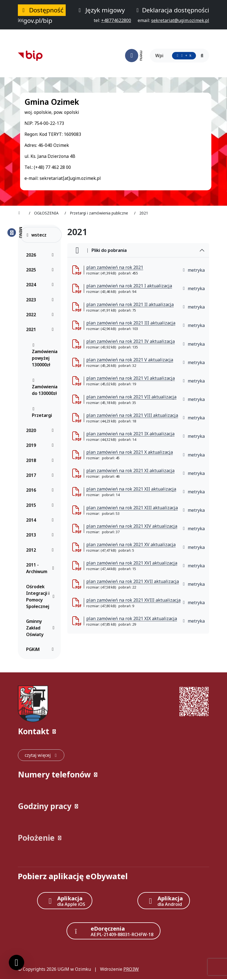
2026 (41, 255)
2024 (41, 285)
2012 (41, 550)
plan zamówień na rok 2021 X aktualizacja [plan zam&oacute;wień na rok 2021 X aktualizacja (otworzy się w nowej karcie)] (129, 452)
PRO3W (131, 969)
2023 (41, 300)
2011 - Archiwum (41, 568)
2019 (41, 445)
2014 (41, 520)
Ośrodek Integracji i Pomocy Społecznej (41, 596)
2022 (41, 315)
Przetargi (42, 412)
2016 (41, 490)
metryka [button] (193, 270)
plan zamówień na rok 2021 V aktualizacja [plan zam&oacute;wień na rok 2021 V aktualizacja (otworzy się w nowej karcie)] (129, 360)
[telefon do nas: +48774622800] (116, 20)
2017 (41, 475)
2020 (41, 430)
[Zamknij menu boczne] (15, 232)
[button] (113, 731)
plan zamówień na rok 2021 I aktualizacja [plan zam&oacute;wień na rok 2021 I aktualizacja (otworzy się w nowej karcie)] (129, 286)
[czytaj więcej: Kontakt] (41, 755)
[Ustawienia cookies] (16, 962)
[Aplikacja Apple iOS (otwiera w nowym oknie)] (65, 901)
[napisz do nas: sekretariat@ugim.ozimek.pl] (180, 20)
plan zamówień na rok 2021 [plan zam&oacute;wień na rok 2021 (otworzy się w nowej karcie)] (114, 267)
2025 (41, 270)
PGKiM (41, 649)
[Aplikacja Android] (164, 901)
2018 (41, 460)
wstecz (36, 235)
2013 (41, 535)
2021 (41, 329)
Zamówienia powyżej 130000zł (44, 355)
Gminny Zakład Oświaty (41, 627)
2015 (41, 505)
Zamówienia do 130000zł (44, 387)
